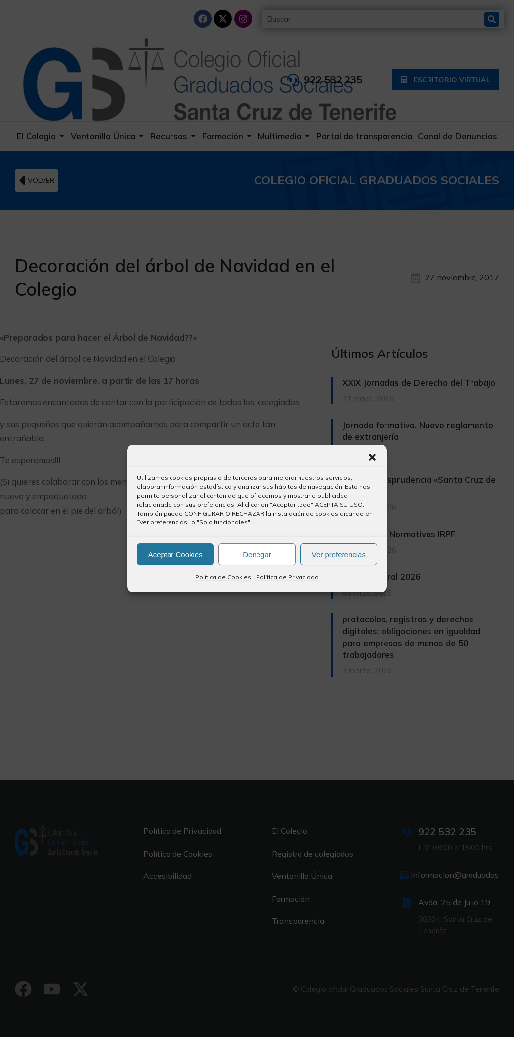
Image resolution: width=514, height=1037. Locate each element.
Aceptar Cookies (175, 554)
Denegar (257, 554)
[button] (372, 457)
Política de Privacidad (287, 577)
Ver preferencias (339, 554)
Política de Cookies (223, 577)
